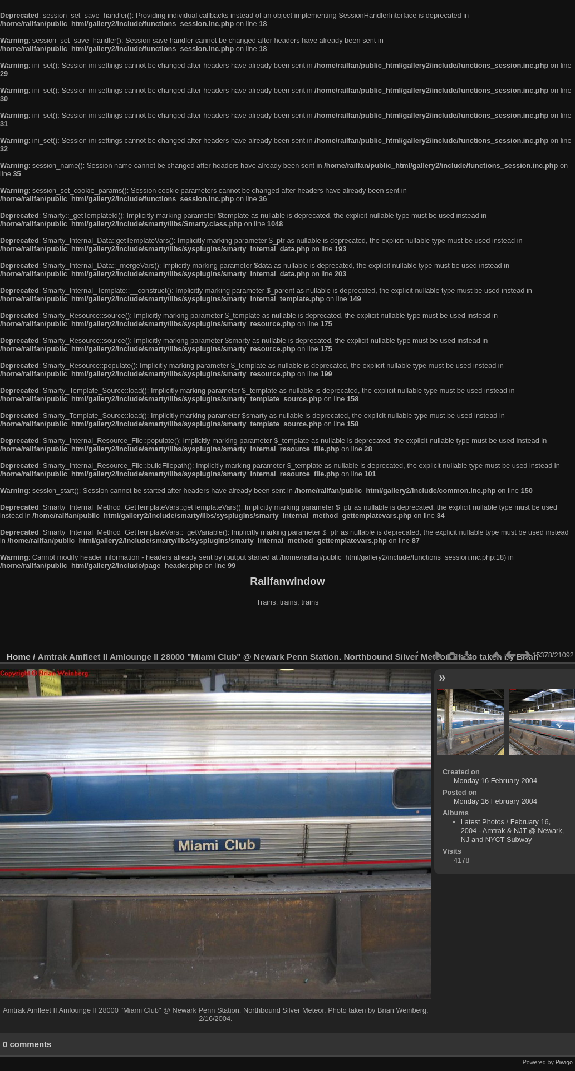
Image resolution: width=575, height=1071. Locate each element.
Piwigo (564, 1062)
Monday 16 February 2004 (495, 780)
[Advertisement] (288, 630)
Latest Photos (482, 822)
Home (19, 656)
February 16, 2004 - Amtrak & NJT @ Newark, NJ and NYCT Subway (512, 831)
